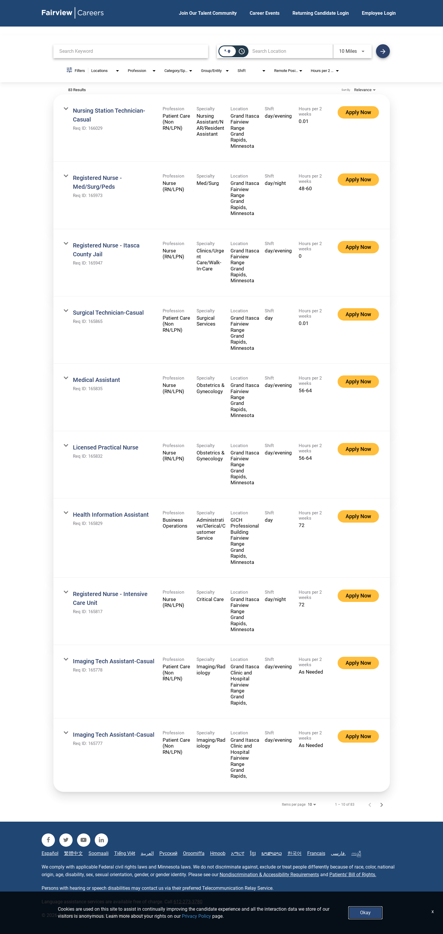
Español (50, 853)
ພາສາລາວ (271, 853)
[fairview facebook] (48, 840)
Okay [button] (365, 912)
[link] (221, 128)
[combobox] (130, 51)
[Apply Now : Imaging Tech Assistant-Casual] (358, 663)
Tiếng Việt (124, 853)
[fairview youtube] (83, 840)
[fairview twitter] (66, 840)
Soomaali (99, 853)
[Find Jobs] (383, 51)
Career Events (264, 13)
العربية (147, 853)
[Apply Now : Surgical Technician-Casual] (358, 314)
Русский (168, 853)
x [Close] (432, 911)
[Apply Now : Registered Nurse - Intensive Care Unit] (358, 596)
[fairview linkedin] (101, 840)
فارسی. (338, 853)
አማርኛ (237, 853)
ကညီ (356, 853)
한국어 (294, 853)
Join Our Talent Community (208, 13)
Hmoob (217, 853)
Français (316, 853)
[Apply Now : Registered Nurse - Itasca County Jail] (358, 247)
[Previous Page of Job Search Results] (370, 804)
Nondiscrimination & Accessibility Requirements (269, 874)
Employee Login (379, 13)
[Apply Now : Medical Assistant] (358, 381)
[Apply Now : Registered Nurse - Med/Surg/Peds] (358, 179)
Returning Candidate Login (320, 13)
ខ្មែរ (253, 853)
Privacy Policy (196, 916)
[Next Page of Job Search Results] (382, 804)
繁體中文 (73, 853)
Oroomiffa (194, 853)
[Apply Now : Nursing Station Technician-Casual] (358, 112)
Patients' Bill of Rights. (352, 874)
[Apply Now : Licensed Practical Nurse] (358, 449)
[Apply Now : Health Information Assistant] (358, 516)
